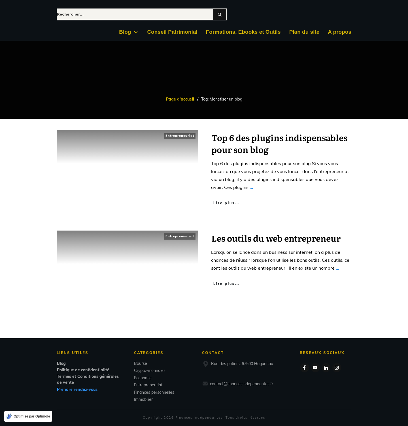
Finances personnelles (154, 392)
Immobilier (143, 399)
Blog (61, 363)
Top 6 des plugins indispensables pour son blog (279, 143)
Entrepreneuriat (179, 136)
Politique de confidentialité (83, 369)
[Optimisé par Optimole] (28, 416)
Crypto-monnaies (149, 370)
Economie (143, 377)
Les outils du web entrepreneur (276, 238)
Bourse (140, 363)
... (251, 187)
